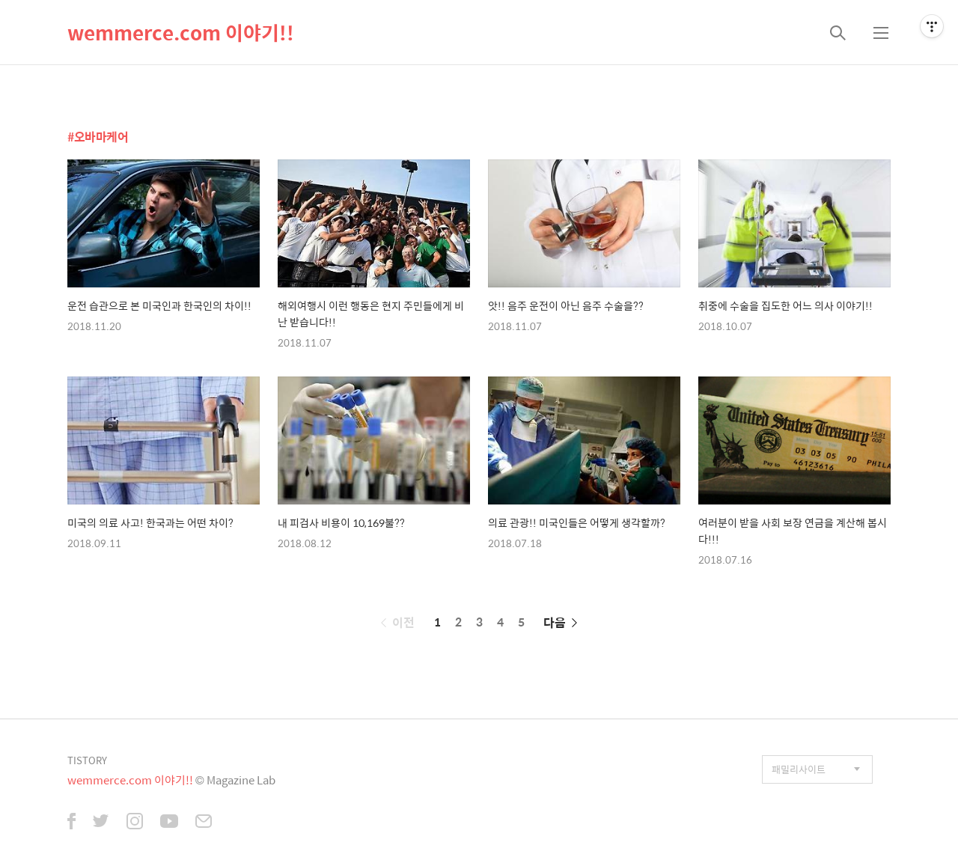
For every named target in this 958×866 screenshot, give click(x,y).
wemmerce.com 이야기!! (180, 32)
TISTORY (87, 760)
